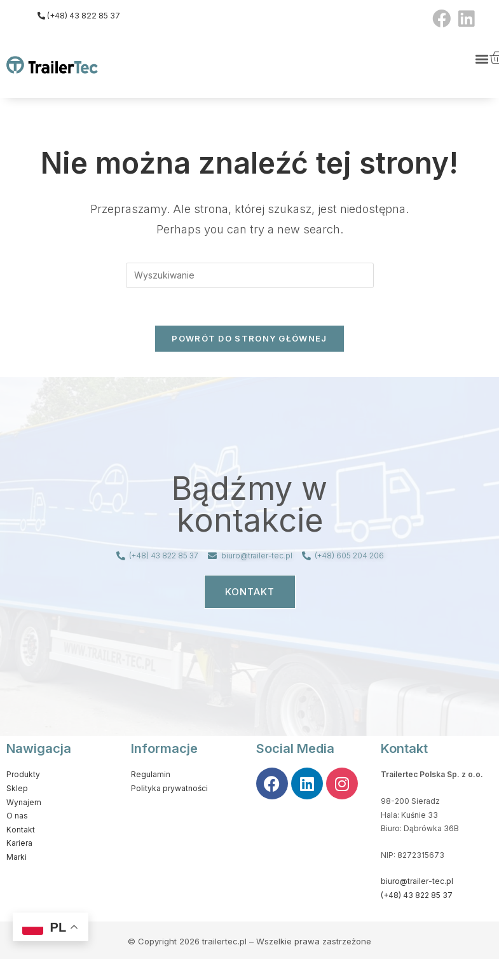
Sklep (17, 789)
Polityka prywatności (169, 789)
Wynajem (23, 803)
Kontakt (20, 830)
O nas (17, 816)
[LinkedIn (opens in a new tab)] (464, 19)
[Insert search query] (250, 275)
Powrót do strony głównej (249, 339)
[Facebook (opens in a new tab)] (441, 19)
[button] (482, 58)
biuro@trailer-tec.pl (417, 882)
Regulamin (150, 775)
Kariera (19, 843)
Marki (16, 857)
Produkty (23, 775)
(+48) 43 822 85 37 (417, 895)
